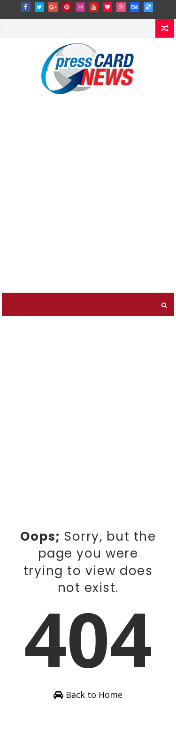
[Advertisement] (88, 200)
